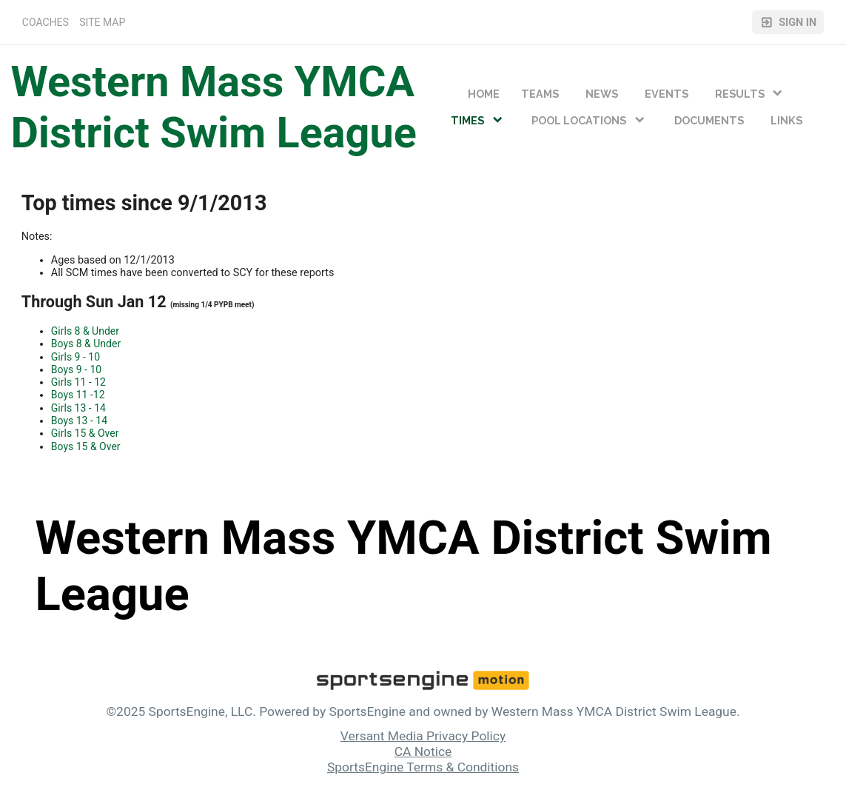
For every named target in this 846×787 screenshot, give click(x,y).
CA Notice (423, 751)
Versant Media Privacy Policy (423, 736)
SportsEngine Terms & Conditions (423, 767)
